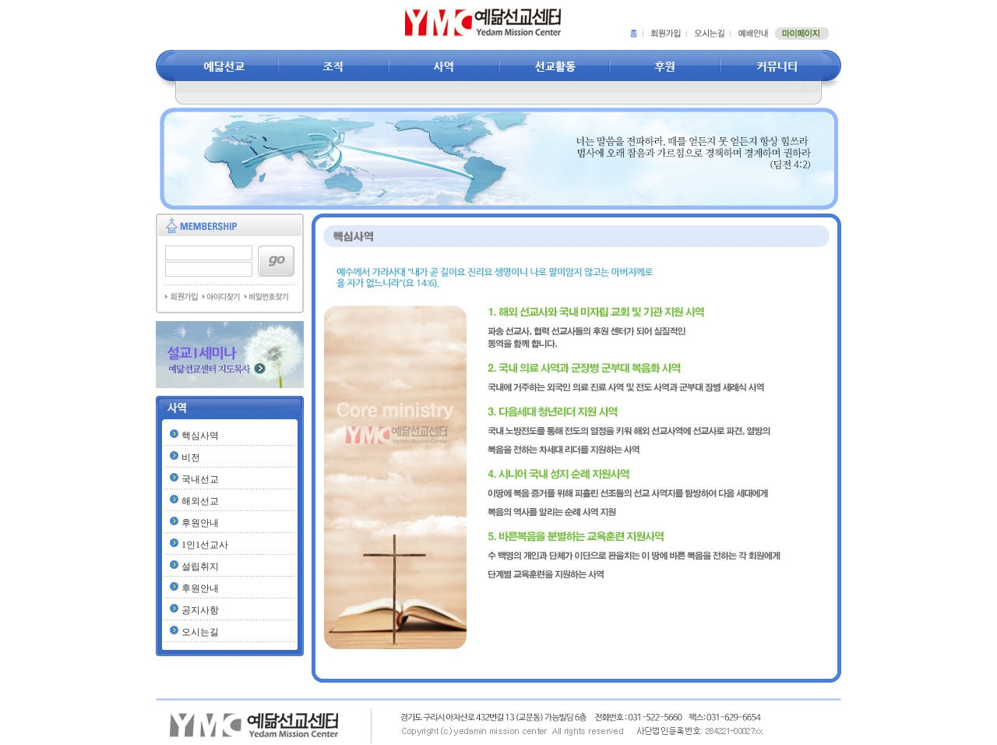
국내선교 (200, 479)
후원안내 (200, 522)
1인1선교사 (204, 544)
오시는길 (200, 632)
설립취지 (200, 566)
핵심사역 (200, 435)
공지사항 (200, 610)
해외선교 (200, 501)
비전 (190, 457)
